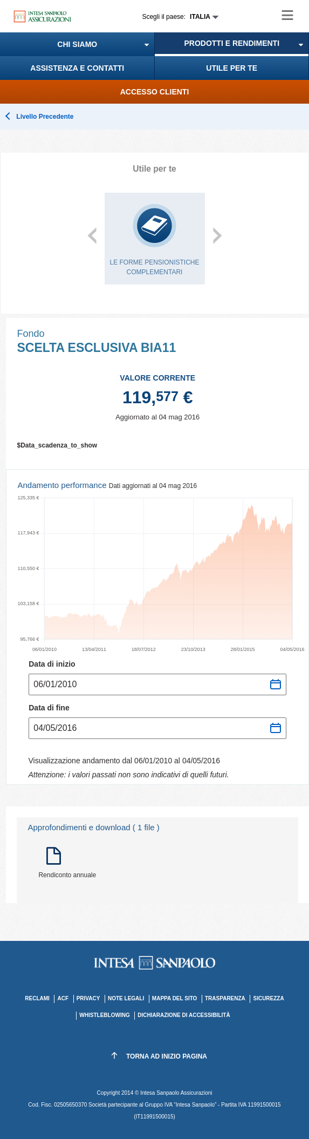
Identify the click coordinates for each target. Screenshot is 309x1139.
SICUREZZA (268, 998)
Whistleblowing (104, 1015)
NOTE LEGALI (126, 998)
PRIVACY (88, 998)
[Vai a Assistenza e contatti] (77, 68)
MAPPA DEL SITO (174, 998)
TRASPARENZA (225, 998)
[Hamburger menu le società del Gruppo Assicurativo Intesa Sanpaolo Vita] (287, 15)
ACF (62, 998)
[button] (77, 44)
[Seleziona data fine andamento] (157, 728)
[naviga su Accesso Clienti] (154, 92)
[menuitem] (77, 44)
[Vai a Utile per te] (232, 68)
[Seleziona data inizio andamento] (157, 684)
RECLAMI (37, 998)
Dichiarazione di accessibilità (184, 1015)
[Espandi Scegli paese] (180, 17)
